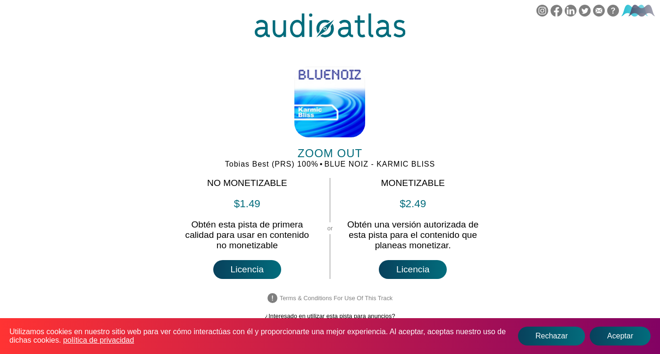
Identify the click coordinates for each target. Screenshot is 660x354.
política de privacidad (98, 340)
